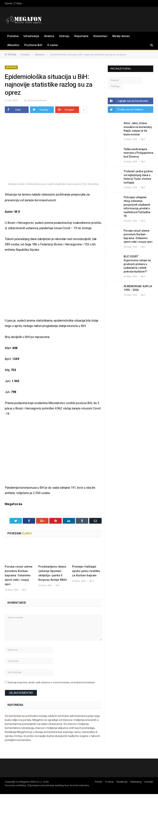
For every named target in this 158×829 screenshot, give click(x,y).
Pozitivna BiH (33, 45)
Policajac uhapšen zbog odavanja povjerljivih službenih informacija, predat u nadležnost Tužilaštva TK (137, 207)
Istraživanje (31, 36)
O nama (52, 45)
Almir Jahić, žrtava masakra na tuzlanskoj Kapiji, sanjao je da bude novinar (138, 129)
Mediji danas (121, 36)
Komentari (100, 36)
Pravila (98, 781)
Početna (13, 36)
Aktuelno (13, 45)
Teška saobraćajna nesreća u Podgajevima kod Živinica (138, 153)
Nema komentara (34, 100)
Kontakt (149, 781)
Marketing (136, 781)
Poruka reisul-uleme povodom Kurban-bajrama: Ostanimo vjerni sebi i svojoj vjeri (18, 575)
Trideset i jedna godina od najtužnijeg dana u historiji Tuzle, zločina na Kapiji (138, 177)
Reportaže (81, 36)
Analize (49, 36)
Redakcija (122, 781)
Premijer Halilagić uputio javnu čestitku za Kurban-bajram (86, 571)
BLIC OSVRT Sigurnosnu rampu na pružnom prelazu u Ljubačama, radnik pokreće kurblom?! (137, 264)
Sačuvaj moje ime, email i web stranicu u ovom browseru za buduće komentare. (51, 682)
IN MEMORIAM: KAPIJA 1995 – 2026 (138, 288)
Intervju (64, 36)
